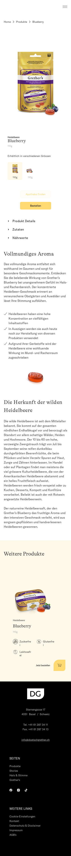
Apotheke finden (35, 194)
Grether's (14, 780)
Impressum (16, 830)
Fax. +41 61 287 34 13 (35, 729)
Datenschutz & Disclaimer (25, 825)
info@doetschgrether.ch (35, 739)
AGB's (12, 835)
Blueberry (38, 22)
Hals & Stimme (18, 775)
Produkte (21, 22)
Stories (13, 770)
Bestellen (35, 205)
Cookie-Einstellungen (22, 816)
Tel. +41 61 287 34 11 (35, 724)
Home (7, 22)
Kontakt (14, 821)
